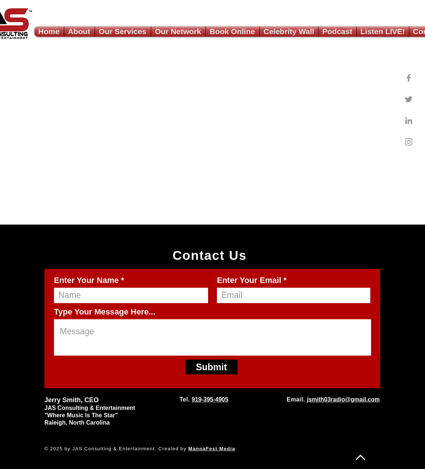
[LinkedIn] (409, 121)
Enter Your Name (86, 280)
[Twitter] (409, 99)
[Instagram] (409, 142)
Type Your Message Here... (104, 312)
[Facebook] (409, 78)
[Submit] (211, 367)
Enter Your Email (249, 280)
